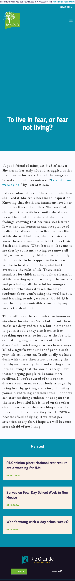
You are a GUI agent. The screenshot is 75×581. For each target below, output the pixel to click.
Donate (19, 571)
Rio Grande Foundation (64, 2)
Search (66, 7)
